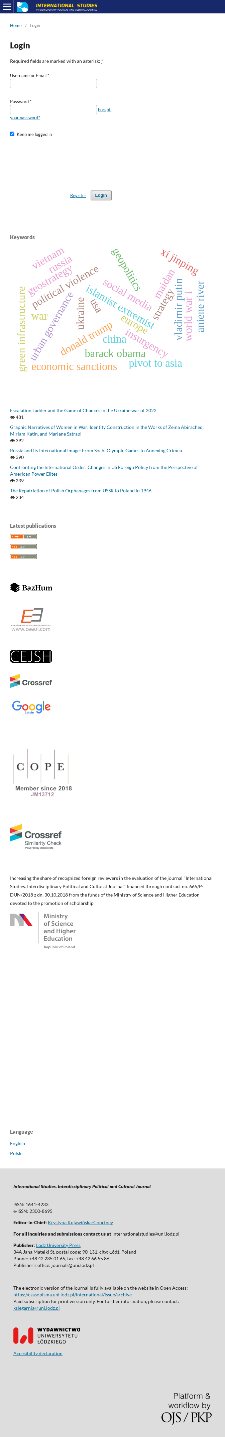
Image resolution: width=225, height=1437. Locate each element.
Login (101, 195)
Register (78, 195)
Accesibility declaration (38, 1353)
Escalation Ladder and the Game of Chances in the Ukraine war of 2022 (83, 410)
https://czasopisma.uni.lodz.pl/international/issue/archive (72, 1294)
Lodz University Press (58, 1245)
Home (16, 25)
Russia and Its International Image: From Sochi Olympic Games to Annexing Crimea (96, 450)
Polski (16, 1153)
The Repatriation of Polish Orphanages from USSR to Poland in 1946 (80, 490)
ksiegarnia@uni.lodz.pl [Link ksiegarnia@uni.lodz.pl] (36, 1308)
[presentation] (61, 161)
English (17, 1143)
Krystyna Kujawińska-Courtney (80, 1222)
